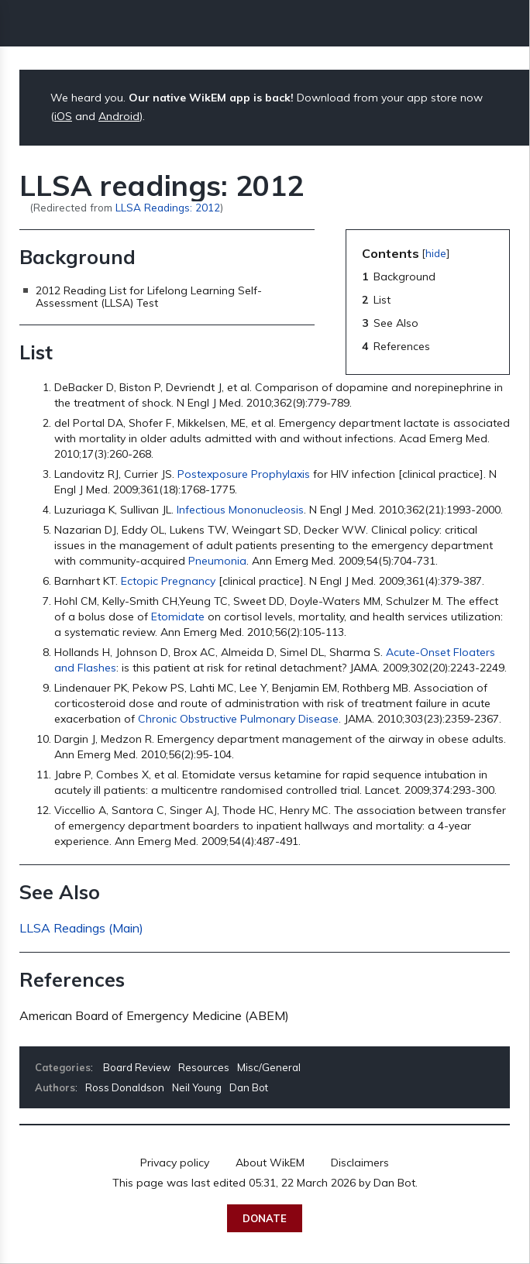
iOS (63, 116)
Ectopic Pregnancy (168, 581)
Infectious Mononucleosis (240, 510)
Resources (203, 1067)
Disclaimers (360, 1163)
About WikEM (270, 1163)
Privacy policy (174, 1163)
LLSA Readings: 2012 (167, 207)
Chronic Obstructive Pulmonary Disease (238, 719)
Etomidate (178, 616)
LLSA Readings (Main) (81, 928)
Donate (265, 1218)
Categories (63, 1067)
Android (118, 116)
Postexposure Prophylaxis (243, 474)
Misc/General (269, 1067)
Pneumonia (217, 561)
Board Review (136, 1067)
